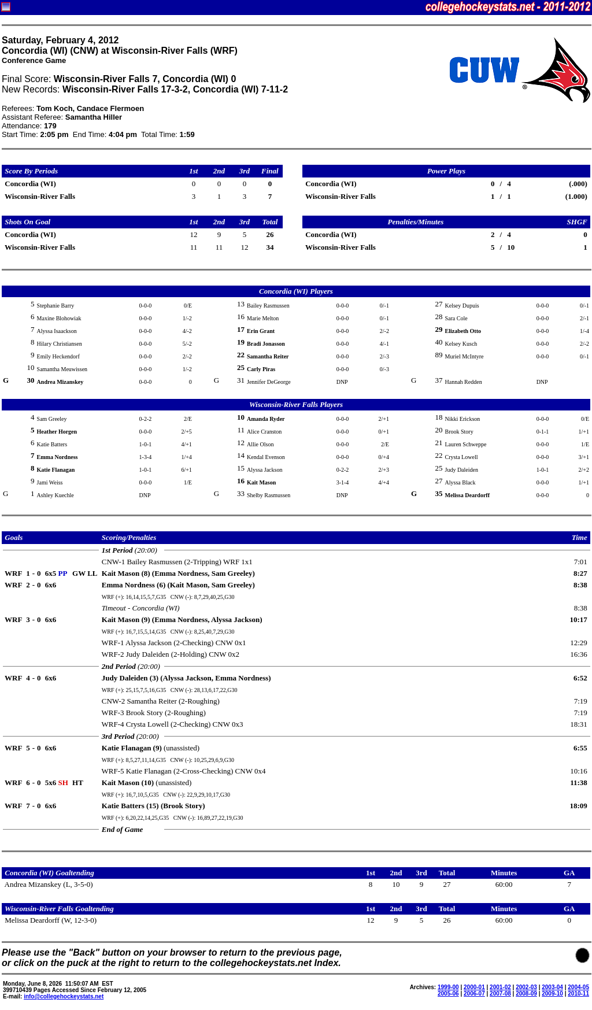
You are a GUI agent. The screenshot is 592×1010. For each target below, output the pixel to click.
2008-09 (526, 993)
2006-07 (474, 993)
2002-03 (526, 987)
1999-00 (448, 987)
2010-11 (578, 993)
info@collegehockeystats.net (63, 996)
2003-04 (552, 987)
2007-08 (500, 993)
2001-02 (500, 987)
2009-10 (552, 993)
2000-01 (474, 987)
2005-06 (448, 993)
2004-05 (578, 987)
